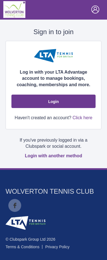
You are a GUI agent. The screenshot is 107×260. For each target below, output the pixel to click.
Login (53, 101)
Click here (82, 117)
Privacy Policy (57, 247)
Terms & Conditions (22, 247)
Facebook (14, 205)
